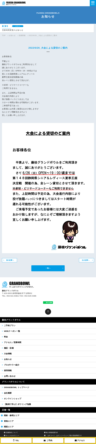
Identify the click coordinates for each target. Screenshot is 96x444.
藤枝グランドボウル (11, 320)
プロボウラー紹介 (11, 365)
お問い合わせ (9, 376)
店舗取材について (12, 432)
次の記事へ (85, 260)
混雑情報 (22, 35)
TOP (3, 35)
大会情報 (8, 354)
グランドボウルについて (13, 382)
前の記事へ (10, 260)
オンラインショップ (12, 399)
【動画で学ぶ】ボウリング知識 (17, 404)
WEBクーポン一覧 (12, 331)
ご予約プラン (9, 325)
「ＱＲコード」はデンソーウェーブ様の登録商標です (64, 435)
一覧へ (48, 268)
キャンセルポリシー (12, 435)
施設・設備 (9, 348)
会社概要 (8, 393)
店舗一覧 (6, 410)
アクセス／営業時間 (12, 342)
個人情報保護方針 (52, 432)
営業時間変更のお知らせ (12, 30)
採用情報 (8, 370)
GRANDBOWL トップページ (16, 387)
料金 (6, 337)
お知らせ (12, 35)
